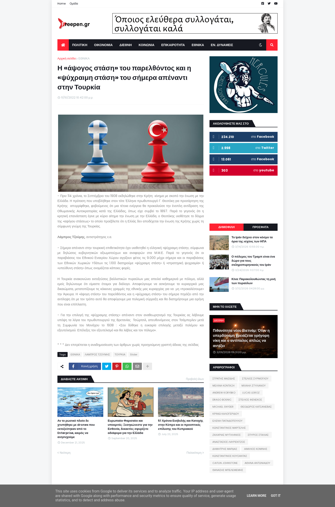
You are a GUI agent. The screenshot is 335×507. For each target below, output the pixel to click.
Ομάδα (74, 3)
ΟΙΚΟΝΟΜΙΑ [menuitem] (103, 45)
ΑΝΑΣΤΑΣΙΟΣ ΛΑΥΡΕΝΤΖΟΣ (228, 442)
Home (61, 3)
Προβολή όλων (195, 379)
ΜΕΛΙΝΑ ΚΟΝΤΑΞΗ (223, 385)
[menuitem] (63, 45)
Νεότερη (65, 452)
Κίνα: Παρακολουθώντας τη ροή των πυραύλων (254, 281)
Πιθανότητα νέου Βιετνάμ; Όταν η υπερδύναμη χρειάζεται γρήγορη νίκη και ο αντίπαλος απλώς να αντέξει (241, 338)
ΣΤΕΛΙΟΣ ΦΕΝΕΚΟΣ (250, 399)
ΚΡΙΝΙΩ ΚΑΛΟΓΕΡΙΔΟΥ (225, 414)
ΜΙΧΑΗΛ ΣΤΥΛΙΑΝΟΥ (253, 385)
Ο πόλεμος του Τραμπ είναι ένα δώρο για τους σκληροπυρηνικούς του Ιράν (253, 261)
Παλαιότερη (194, 452)
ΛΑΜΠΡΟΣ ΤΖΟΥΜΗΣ (97, 354)
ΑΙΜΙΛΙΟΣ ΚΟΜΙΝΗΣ (255, 449)
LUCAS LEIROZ (251, 392)
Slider (133, 354)
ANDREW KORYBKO (223, 392)
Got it (276, 495)
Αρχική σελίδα (66, 58)
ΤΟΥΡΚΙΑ (120, 354)
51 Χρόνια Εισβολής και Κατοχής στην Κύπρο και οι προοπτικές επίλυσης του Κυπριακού (180, 425)
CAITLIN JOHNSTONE (225, 463)
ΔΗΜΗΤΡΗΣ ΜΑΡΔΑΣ (224, 449)
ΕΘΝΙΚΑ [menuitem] (198, 45)
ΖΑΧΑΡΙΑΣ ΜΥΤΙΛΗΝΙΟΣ (226, 435)
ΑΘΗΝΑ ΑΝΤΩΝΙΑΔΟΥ (257, 463)
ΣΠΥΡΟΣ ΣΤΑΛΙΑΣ (258, 435)
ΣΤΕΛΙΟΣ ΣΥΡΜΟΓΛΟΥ (255, 378)
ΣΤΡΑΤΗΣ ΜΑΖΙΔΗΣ (223, 378)
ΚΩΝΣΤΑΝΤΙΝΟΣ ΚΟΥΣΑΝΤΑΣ (229, 456)
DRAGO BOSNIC (222, 399)
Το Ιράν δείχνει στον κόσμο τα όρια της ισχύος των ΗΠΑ (252, 239)
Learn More (256, 495)
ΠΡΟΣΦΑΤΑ (261, 227)
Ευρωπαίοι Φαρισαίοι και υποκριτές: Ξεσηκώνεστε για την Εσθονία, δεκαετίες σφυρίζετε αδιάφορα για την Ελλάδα (130, 427)
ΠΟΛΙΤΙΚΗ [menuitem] (79, 45)
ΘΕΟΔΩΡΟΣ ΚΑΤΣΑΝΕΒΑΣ (256, 407)
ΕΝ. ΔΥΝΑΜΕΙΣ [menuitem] (222, 45)
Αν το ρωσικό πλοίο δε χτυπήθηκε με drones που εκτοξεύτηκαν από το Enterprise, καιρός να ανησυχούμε (76, 429)
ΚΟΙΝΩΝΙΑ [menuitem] (147, 45)
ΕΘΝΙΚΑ (83, 58)
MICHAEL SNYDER (223, 407)
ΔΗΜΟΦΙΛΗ (226, 227)
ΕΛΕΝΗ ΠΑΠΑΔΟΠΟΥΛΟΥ (227, 421)
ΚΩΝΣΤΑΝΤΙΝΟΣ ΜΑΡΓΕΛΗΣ (229, 428)
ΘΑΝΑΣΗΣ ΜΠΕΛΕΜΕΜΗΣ (227, 470)
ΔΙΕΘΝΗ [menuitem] (125, 45)
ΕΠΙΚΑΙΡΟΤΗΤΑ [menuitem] (173, 45)
